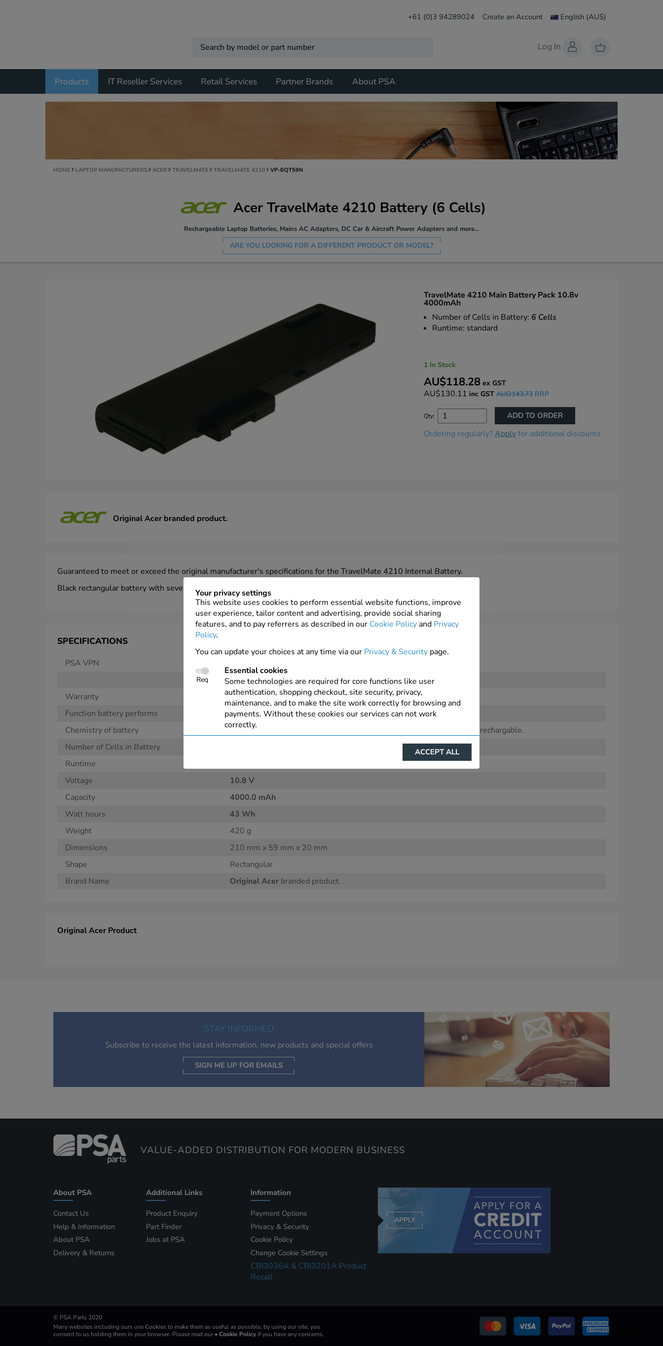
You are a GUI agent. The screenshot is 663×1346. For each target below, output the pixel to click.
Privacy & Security (396, 651)
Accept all (437, 752)
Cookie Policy (393, 624)
